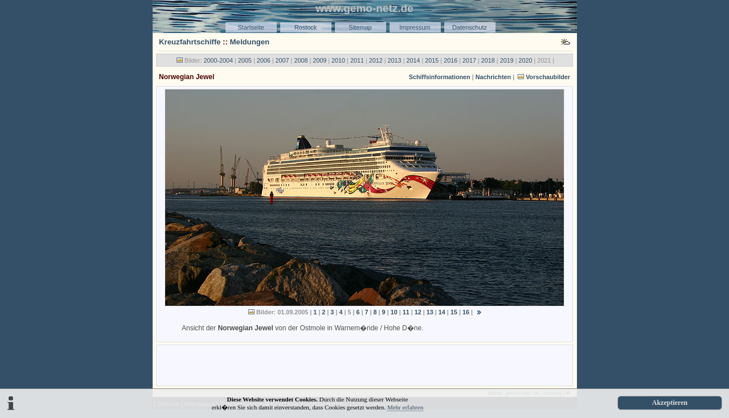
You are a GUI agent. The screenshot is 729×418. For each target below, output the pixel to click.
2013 (395, 60)
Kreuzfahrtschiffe (189, 42)
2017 (469, 60)
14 (442, 312)
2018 (488, 60)
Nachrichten (493, 76)
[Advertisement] (364, 364)
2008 (301, 60)
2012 (376, 60)
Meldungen (250, 42)
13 (430, 312)
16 (465, 312)
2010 (338, 60)
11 (406, 312)
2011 (357, 60)
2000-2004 (218, 60)
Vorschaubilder (548, 76)
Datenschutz (469, 27)
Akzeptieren (669, 403)
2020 (526, 60)
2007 (282, 60)
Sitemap (360, 27)
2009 (319, 60)
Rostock (305, 27)
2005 (245, 60)
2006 (264, 60)
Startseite (250, 27)
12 (418, 312)
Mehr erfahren (405, 407)
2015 (432, 60)
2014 (413, 60)
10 (394, 312)
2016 (450, 60)
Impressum (414, 27)
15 (453, 312)
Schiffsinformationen (439, 76)
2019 (507, 60)
